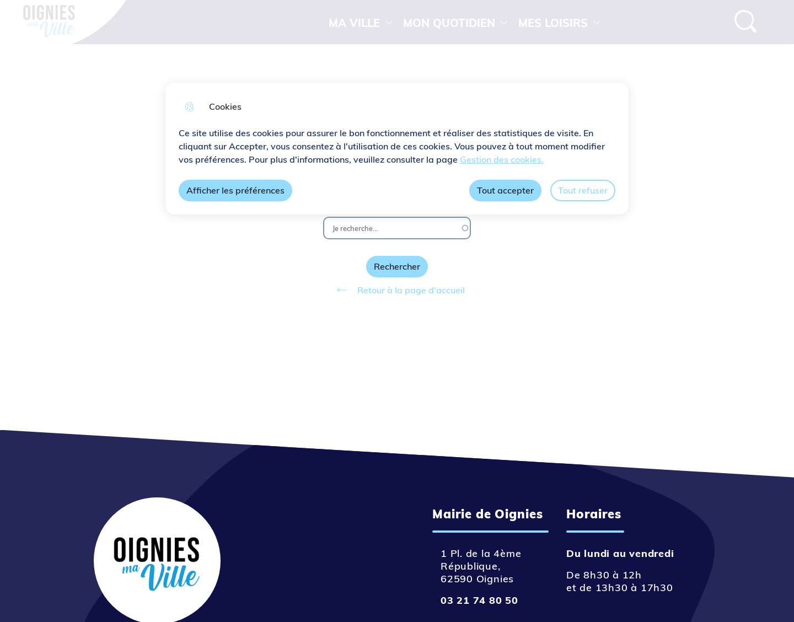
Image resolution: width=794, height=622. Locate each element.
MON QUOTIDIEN (449, 23)
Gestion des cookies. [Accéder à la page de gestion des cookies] (502, 159)
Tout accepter (505, 190)
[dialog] (397, 149)
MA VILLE (354, 23)
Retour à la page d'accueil (397, 290)
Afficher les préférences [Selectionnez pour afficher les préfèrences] (235, 190)
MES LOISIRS (553, 23)
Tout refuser (583, 190)
